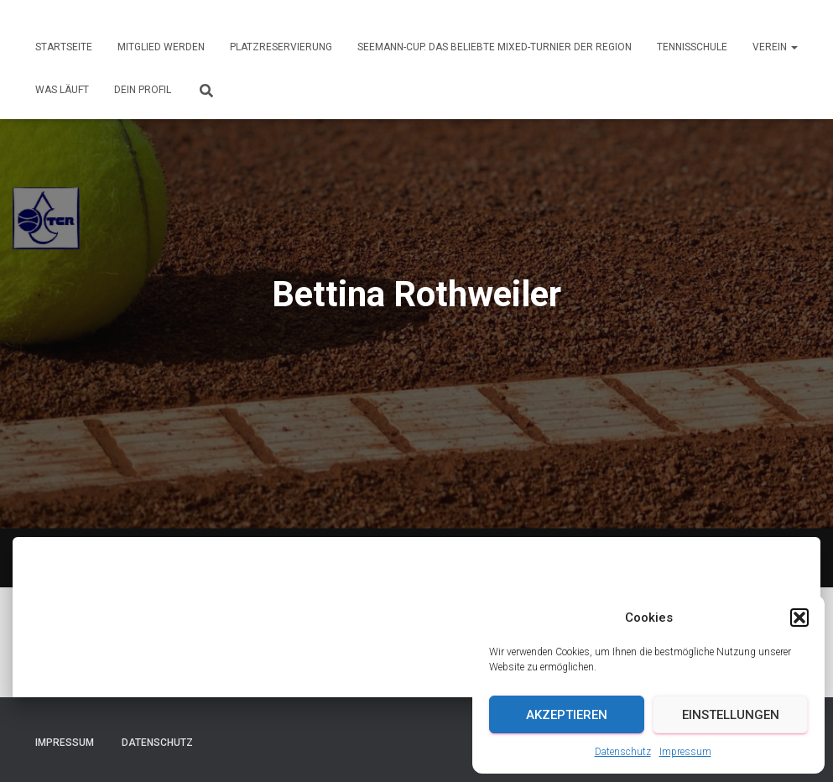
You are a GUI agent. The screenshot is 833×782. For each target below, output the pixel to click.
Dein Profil (142, 90)
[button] (799, 617)
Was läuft (62, 90)
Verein (775, 47)
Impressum (685, 752)
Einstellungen (730, 714)
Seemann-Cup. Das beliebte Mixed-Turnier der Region (494, 47)
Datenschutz (623, 752)
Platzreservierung (281, 47)
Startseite (63, 47)
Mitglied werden (161, 47)
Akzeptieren (566, 714)
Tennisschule (692, 47)
